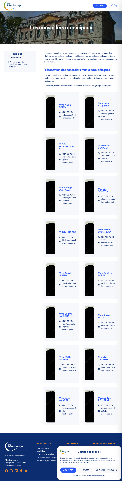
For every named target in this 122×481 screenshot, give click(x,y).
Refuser (85, 470)
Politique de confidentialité (95, 475)
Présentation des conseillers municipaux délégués (18, 64)
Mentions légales (11, 460)
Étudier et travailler (45, 454)
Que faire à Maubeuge (46, 457)
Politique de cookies (79, 475)
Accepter (68, 470)
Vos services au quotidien (43, 450)
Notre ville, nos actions (47, 461)
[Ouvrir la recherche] (111, 5)
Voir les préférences (106, 470)
